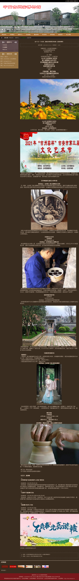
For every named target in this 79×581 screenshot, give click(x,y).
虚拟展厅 (60, 34)
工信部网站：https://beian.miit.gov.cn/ (66, 578)
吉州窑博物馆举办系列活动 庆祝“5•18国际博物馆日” (38, 554)
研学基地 (52, 34)
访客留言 (72, 1)
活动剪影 (28, 34)
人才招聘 (67, 1)
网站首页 (4, 34)
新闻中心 (20, 34)
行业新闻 (23, 37)
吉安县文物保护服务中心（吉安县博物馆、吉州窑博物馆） (23, 578)
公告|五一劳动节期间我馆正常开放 (34, 556)
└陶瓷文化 (4, 49)
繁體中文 (76, 1)
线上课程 (68, 34)
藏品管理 (36, 34)
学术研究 (44, 34)
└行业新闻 (4, 47)
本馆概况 (12, 34)
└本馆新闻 (4, 45)
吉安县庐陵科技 (48, 578)
